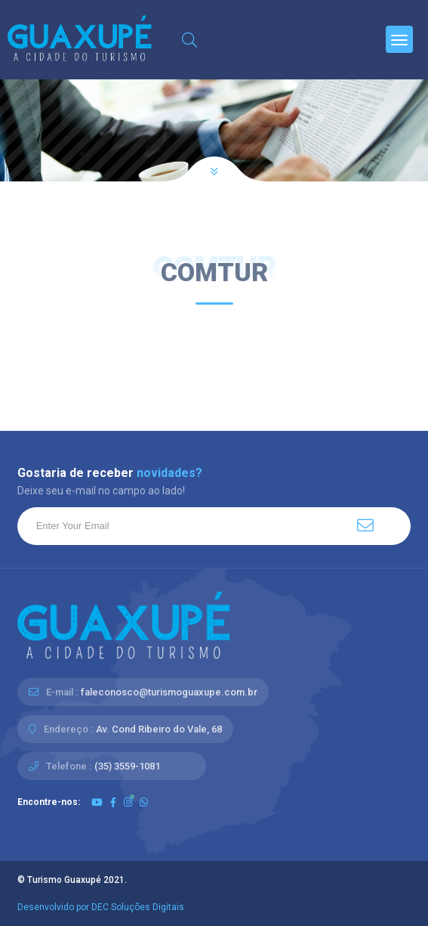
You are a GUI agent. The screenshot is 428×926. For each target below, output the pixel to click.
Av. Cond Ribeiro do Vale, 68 (159, 729)
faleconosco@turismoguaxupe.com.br (169, 692)
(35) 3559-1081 (127, 766)
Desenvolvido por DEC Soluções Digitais (100, 907)
